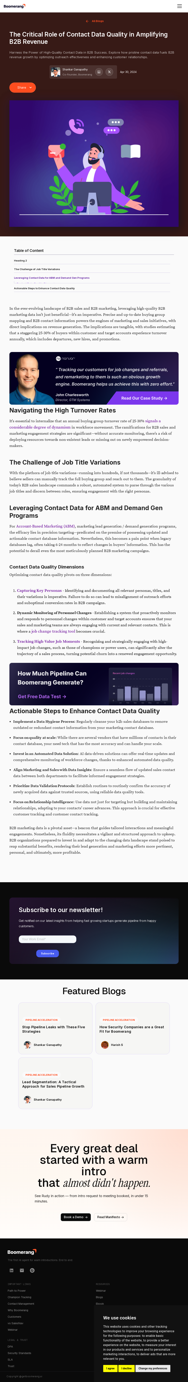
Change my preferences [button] (153, 1368)
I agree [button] (110, 1368)
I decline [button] (126, 1368)
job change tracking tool (53, 635)
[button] (22, 87)
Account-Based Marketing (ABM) (45, 530)
